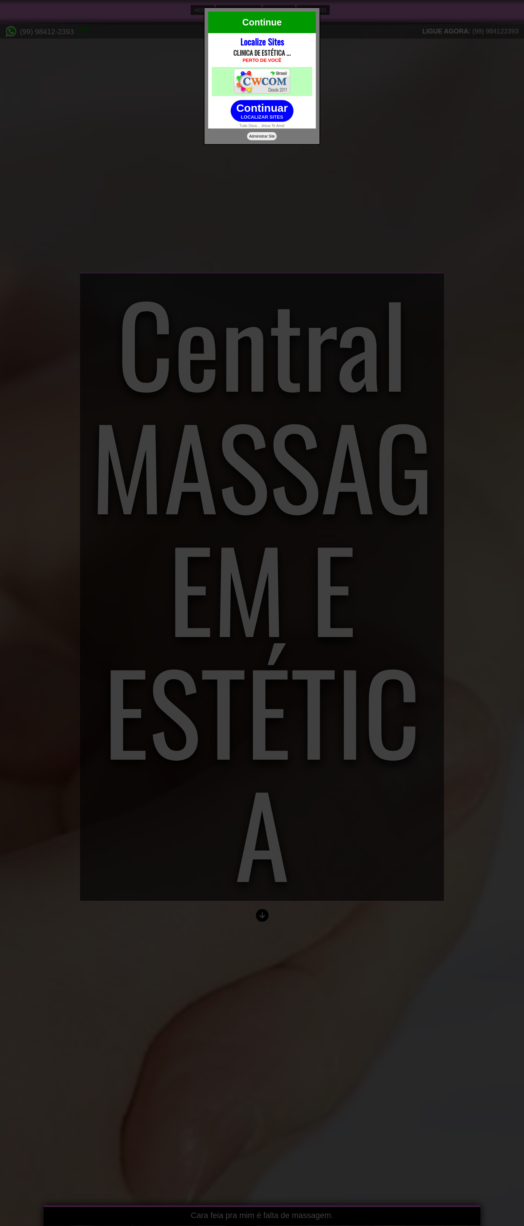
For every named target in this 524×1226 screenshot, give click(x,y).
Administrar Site (262, 136)
